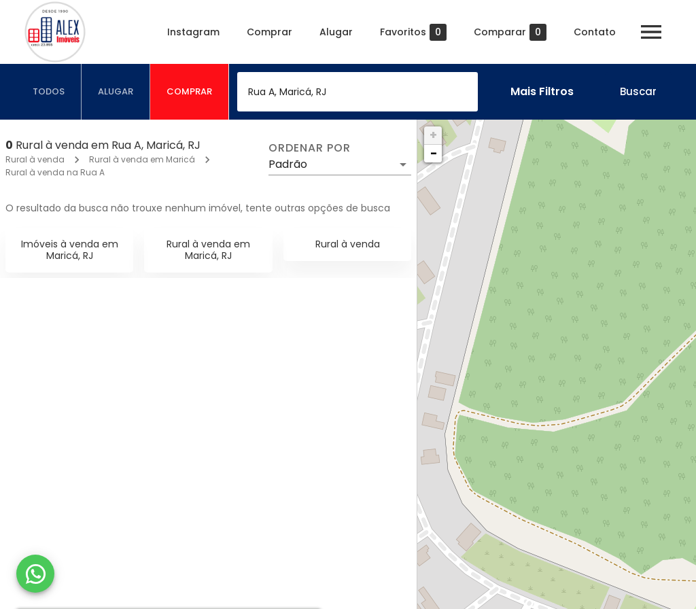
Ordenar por (309, 148)
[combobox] (357, 91)
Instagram (193, 32)
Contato (595, 32)
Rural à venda (35, 159)
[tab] (49, 92)
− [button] (433, 153)
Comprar (269, 32)
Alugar (336, 32)
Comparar (510, 32)
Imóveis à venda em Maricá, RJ (69, 249)
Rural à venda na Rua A (55, 172)
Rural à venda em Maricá (142, 159)
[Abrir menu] (651, 32)
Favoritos (413, 32)
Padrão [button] (287, 164)
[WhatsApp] (35, 574)
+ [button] (433, 134)
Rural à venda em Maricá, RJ (208, 249)
